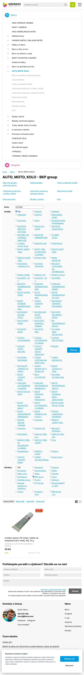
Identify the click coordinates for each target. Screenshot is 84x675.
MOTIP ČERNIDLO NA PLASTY (41, 414)
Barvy (14, 15)
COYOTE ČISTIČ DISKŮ (57, 339)
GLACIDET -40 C (41, 279)
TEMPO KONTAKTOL (57, 358)
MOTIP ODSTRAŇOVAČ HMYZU (58, 386)
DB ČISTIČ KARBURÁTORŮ (41, 236)
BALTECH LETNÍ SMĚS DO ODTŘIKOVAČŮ (58, 268)
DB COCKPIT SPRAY (23, 322)
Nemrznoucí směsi (64, 191)
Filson (54, 477)
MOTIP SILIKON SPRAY (24, 293)
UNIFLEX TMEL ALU (41, 435)
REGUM (55, 346)
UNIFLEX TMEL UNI (58, 435)
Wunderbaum (23, 451)
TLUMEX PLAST (55, 236)
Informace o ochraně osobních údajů (53, 589)
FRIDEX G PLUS (58, 275)
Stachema (39, 467)
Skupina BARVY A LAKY (58, 484)
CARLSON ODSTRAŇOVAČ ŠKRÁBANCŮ (41, 386)
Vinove (20, 492)
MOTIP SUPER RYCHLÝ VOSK (58, 404)
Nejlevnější (20, 501)
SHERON (55, 212)
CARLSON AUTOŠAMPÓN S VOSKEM (24, 386)
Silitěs (54, 471)
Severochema (40, 471)
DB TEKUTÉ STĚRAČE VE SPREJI (23, 368)
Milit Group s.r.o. (56, 493)
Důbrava (55, 480)
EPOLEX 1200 (40, 258)
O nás (67, 618)
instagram (31, 620)
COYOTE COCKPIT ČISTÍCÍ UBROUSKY (39, 350)
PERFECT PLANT (38, 452)
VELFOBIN (56, 278)
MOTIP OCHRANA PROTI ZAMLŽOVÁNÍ (57, 396)
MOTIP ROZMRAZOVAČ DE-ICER (58, 295)
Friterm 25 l (7, 642)
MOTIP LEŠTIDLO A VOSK (57, 368)
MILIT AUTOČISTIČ (40, 375)
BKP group (39, 477)
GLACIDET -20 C (24, 279)
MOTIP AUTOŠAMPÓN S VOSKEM (41, 405)
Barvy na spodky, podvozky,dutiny (10, 184)
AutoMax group (24, 480)
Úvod (5, 172)
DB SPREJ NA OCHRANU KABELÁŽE (23, 237)
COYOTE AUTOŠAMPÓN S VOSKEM (41, 340)
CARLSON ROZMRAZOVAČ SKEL (41, 286)
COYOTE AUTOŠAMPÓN (24, 339)
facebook (21, 620)
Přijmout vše (69, 659)
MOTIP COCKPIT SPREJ (21, 377)
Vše (19, 212)
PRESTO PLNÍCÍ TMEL (24, 259)
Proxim (37, 480)
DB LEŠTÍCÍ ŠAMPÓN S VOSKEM (39, 323)
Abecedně (40, 501)
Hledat (65, 5)
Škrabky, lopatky (37, 199)
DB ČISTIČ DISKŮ (22, 330)
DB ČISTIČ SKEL (39, 330)
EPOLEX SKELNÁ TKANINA (21, 422)
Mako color (22, 474)
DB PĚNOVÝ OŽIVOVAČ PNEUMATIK (57, 303)
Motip (37, 474)
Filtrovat (73, 350)
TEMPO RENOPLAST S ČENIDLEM (41, 368)
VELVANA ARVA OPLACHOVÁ (57, 332)
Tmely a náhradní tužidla (67, 183)
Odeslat (75, 591)
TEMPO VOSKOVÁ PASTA (39, 303)
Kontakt (68, 630)
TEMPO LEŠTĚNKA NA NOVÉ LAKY (41, 360)
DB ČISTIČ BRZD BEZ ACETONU (22, 229)
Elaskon (55, 451)
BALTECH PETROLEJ (56, 429)
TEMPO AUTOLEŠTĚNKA (41, 458)
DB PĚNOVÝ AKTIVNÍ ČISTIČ (23, 315)
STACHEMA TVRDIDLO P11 (23, 265)
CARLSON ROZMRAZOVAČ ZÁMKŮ (58, 286)
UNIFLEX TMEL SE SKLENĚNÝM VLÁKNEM (24, 444)
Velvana (55, 474)
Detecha (55, 467)
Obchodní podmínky (73, 626)
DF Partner (39, 483)
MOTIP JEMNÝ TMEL (24, 250)
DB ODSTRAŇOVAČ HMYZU (58, 323)
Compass (38, 420)
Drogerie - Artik (39, 493)
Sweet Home (57, 457)
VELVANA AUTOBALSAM (58, 375)
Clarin (37, 220)
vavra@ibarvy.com (25, 616)
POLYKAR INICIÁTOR (39, 265)
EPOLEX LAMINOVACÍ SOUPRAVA (57, 414)
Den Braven (22, 477)
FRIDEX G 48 (40, 275)
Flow (54, 440)
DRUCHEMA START (57, 216)
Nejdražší (30, 501)
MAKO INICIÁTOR (56, 259)
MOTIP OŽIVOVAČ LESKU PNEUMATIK (40, 396)
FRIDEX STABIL (24, 275)
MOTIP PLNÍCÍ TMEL (57, 250)
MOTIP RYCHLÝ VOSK (24, 393)
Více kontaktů (23, 625)
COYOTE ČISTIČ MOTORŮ (21, 349)
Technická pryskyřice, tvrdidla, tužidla (12, 192)
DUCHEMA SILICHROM (22, 358)
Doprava (68, 622)
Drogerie (15, 165)
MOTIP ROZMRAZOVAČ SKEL (41, 295)
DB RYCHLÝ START (40, 227)
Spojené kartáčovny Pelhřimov (22, 486)
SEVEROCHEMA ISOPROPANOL (58, 221)
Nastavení (69, 665)
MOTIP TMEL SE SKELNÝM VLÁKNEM (40, 252)
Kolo (59, 199)
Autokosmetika (36, 183)
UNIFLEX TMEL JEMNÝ (41, 441)
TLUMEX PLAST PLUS (23, 244)
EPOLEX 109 (40, 428)
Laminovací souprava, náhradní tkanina (39, 192)
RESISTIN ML (57, 243)
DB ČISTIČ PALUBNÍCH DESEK (57, 315)
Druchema (22, 220)
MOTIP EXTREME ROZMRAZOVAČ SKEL (24, 305)
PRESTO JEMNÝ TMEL (57, 421)
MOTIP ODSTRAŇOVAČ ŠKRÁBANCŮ (24, 414)
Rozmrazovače (9, 199)
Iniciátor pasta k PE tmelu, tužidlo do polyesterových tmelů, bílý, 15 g (21, 539)
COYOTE (38, 215)
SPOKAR (38, 212)
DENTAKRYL (23, 434)
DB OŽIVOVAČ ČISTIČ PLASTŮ (40, 315)
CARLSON (22, 215)
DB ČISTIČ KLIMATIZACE (57, 227)
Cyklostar (21, 428)
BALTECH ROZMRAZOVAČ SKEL (24, 286)
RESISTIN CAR (40, 243)
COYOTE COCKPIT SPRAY (21, 460)
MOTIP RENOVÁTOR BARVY (23, 405)
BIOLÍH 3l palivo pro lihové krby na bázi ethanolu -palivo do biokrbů (31, 646)
